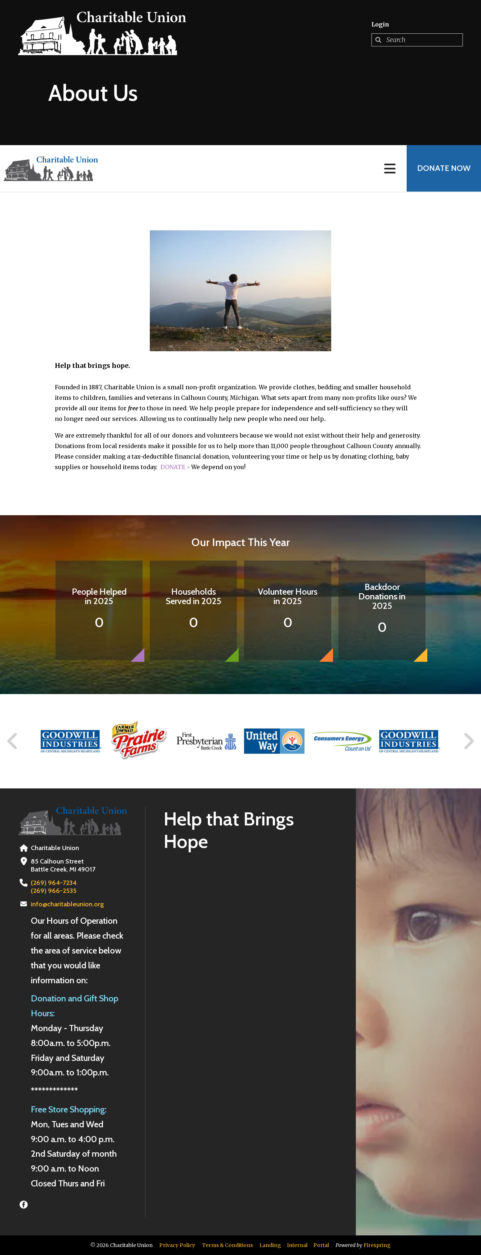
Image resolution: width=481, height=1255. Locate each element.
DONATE (172, 467)
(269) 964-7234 (52, 883)
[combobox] (417, 39)
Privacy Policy (177, 1245)
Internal (297, 1245)
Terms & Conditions (227, 1245)
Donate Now (443, 168)
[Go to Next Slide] (468, 741)
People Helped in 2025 (99, 596)
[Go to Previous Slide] (13, 741)
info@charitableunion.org (67, 904)
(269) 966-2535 (53, 891)
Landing (270, 1245)
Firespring (377, 1245)
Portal (321, 1245)
